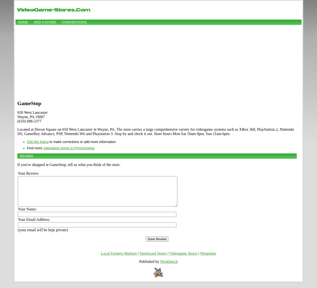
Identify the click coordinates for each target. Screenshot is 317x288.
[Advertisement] (158, 62)
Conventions (74, 22)
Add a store (45, 22)
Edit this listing (37, 142)
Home (23, 22)
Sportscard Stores (152, 259)
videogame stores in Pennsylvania (68, 148)
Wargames (208, 259)
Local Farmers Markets (119, 259)
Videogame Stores (183, 259)
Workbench (169, 267)
